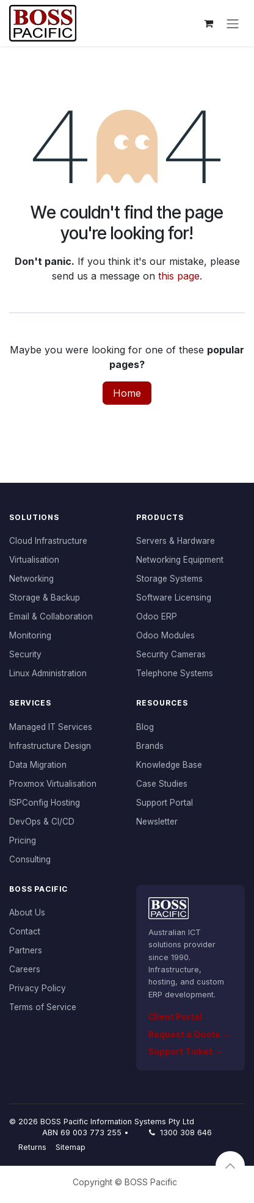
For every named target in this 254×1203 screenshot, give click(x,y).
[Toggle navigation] (232, 23)
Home (127, 393)
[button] (230, 1165)
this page (179, 276)
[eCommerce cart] (208, 23)
